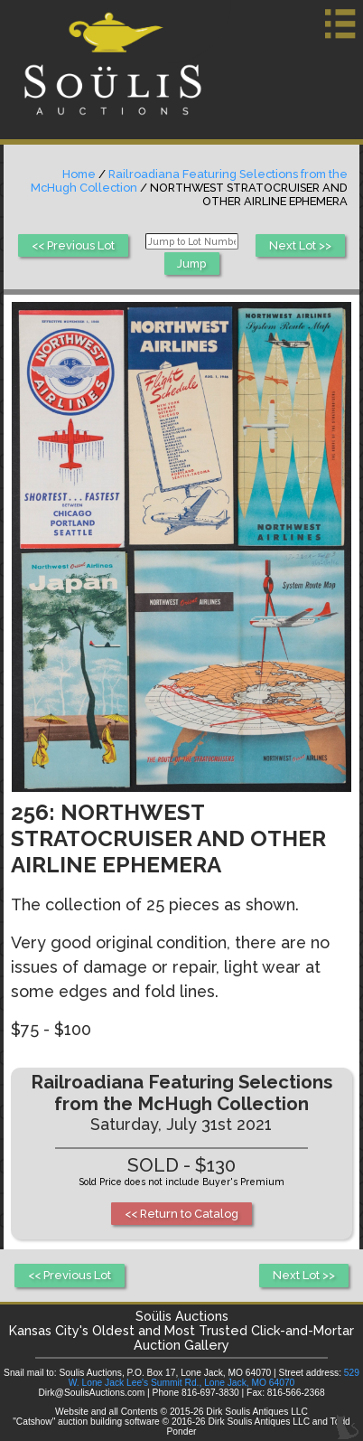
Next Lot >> (300, 245)
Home (79, 174)
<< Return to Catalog (181, 1213)
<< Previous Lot (73, 245)
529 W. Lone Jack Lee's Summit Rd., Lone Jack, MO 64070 (214, 1378)
